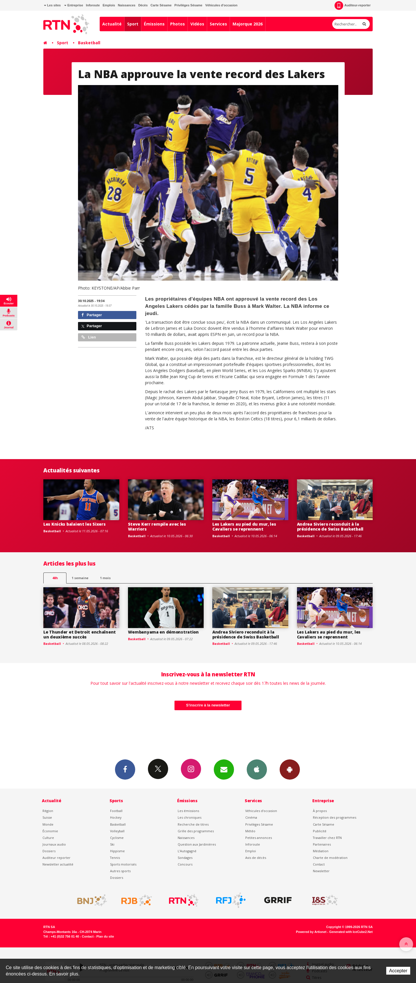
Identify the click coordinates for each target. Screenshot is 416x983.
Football (116, 811)
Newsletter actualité (57, 864)
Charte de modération (330, 857)
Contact (319, 864)
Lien (88, 337)
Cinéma (251, 817)
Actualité (112, 24)
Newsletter (321, 871)
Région (47, 811)
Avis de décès (255, 857)
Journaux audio (54, 844)
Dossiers (48, 851)
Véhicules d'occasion (221, 5)
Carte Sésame (161, 5)
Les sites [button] (52, 5)
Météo (250, 831)
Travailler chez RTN (327, 838)
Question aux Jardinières (197, 844)
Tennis (115, 857)
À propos (320, 811)
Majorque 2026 (248, 24)
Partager (91, 315)
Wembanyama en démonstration (163, 632)
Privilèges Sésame (188, 5)
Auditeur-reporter (353, 5)
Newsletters (224, 769)
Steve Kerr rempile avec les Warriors (157, 526)
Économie (50, 831)
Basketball (89, 42)
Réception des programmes (334, 817)
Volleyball (117, 831)
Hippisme (117, 851)
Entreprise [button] (73, 5)
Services (218, 24)
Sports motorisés (123, 864)
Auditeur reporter (56, 857)
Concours (185, 864)
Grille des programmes (196, 831)
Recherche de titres (193, 824)
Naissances (126, 5)
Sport (132, 24)
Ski (112, 844)
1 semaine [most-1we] (80, 578)
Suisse (47, 817)
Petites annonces (258, 838)
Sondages (185, 857)
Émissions (154, 24)
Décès (143, 5)
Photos (177, 24)
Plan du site (105, 936)
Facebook (125, 769)
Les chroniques (189, 817)
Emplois (109, 5)
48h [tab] (55, 578)
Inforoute (93, 5)
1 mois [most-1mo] (105, 578)
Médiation (320, 851)
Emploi (250, 851)
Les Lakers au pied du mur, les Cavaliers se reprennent (244, 526)
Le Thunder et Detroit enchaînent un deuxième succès (79, 634)
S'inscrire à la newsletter (208, 705)
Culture (48, 838)
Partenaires (322, 844)
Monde (47, 824)
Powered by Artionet (311, 932)
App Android (290, 769)
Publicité (319, 831)
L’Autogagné (187, 851)
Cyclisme (117, 838)
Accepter (398, 970)
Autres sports (120, 871)
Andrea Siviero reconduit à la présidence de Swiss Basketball (330, 526)
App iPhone (257, 769)
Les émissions (188, 811)
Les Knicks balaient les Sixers (74, 524)
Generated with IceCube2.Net (351, 932)
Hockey (115, 817)
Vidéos (197, 24)
